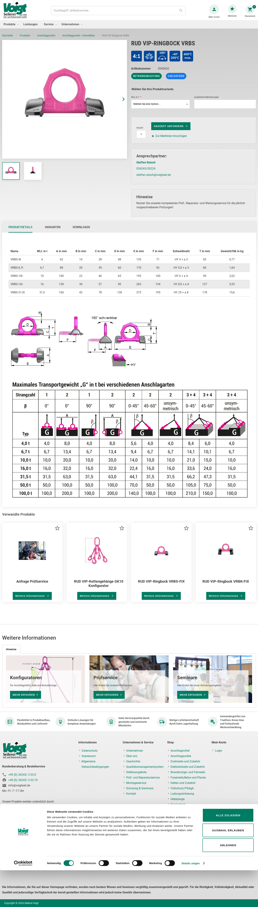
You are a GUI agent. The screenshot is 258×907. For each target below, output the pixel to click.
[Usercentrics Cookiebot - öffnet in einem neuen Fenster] (23, 900)
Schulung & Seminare (139, 788)
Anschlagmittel (180, 750)
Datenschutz (90, 750)
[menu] (129, 28)
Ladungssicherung (182, 793)
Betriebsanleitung (146, 79)
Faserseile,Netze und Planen (188, 777)
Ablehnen (228, 881)
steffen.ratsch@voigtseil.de (153, 178)
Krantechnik (178, 804)
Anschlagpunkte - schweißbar (78, 39)
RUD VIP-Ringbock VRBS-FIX (161, 585)
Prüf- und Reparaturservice (143, 777)
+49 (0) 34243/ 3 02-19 (23, 780)
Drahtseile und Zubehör (185, 761)
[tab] (20, 230)
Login (218, 750)
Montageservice (136, 783)
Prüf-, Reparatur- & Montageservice (181, 817)
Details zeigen (190, 899)
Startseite (7, 39)
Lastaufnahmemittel (183, 809)
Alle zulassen (228, 851)
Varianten (52, 230)
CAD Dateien (176, 79)
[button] (120, 103)
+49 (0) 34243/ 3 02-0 (22, 774)
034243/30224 (145, 172)
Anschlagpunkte (46, 39)
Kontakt (131, 793)
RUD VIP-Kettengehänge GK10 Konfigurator (98, 587)
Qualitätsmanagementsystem (145, 766)
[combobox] (118, 12)
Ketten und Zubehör (183, 783)
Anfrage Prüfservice (32, 585)
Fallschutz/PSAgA (182, 788)
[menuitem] (10, 28)
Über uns (131, 756)
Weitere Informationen (30, 599)
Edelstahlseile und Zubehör (188, 766)
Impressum (89, 756)
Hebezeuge (178, 799)
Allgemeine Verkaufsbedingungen (95, 764)
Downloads (81, 230)
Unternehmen (134, 750)
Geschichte (133, 761)
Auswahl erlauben (228, 866)
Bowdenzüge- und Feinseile (188, 772)
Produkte (25, 39)
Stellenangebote (136, 772)
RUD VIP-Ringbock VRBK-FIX (225, 585)
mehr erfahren (24, 694)
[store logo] (16, 12)
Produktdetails (20, 230)
